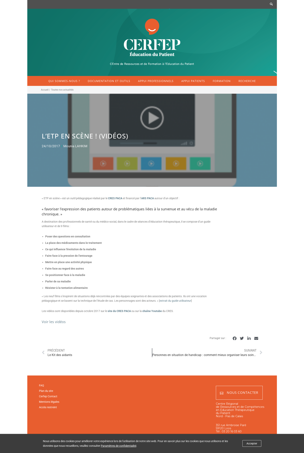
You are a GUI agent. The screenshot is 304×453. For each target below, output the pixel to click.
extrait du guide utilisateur (175, 300)
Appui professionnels (156, 81)
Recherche (247, 81)
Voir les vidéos (54, 321)
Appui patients (193, 81)
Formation (222, 81)
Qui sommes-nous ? (64, 81)
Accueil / (45, 89)
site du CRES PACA (119, 311)
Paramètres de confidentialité (118, 445)
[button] (234, 338)
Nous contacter (239, 392)
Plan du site (46, 390)
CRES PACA (115, 198)
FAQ (41, 385)
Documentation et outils (109, 81)
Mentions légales (49, 401)
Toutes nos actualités (62, 89)
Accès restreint (48, 407)
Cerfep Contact (48, 396)
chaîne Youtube (152, 311)
